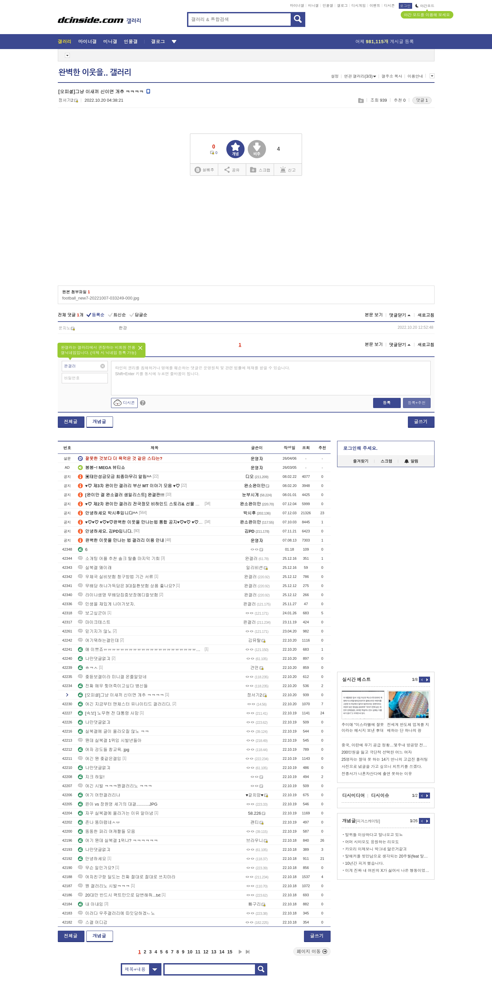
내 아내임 (90, 904)
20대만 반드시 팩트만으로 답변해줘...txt (119, 895)
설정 (335, 76)
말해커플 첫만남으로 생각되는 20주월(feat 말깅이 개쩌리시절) (387, 856)
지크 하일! (91, 776)
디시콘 (389, 5)
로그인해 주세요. (360, 448)
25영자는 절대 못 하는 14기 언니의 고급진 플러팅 (385, 759)
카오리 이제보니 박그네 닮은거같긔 (376, 849)
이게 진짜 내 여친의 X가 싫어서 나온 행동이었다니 (387, 870)
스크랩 (361, 100)
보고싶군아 (92, 613)
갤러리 (65, 41)
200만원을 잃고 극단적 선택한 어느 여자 (377, 752)
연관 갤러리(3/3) (360, 76)
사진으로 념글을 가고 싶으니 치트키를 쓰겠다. (382, 766)
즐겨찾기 (361, 461)
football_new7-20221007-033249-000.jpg (100, 298)
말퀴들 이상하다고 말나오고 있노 (374, 835)
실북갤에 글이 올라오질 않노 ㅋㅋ (113, 731)
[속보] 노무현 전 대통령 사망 (108, 713)
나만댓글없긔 (94, 658)
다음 (240, 952)
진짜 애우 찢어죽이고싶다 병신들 (113, 685)
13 (214, 951)
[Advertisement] (246, 232)
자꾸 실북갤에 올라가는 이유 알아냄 (115, 813)
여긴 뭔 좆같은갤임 (99, 758)
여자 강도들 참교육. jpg (103, 749)
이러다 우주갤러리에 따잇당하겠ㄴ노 (116, 913)
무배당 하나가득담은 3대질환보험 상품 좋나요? (126, 585)
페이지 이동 (312, 951)
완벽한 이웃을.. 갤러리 (94, 72)
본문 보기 (374, 315)
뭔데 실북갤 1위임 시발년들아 (110, 740)
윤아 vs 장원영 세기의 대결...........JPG (117, 804)
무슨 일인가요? (96, 867)
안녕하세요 (92, 858)
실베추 (204, 170)
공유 (232, 169)
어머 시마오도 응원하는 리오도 (372, 842)
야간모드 (425, 6)
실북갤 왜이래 (95, 567)
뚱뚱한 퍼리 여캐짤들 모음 (106, 831)
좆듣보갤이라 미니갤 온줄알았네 (112, 676)
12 (205, 951)
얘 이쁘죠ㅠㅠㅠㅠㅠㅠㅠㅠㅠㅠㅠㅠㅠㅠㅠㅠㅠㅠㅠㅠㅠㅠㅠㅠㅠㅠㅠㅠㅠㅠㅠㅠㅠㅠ (140, 649)
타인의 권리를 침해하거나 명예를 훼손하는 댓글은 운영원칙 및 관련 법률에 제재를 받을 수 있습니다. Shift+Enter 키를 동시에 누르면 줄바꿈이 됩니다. (202, 371)
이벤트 (375, 5)
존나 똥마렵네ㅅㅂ (99, 822)
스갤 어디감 (92, 922)
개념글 (99, 421)
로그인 (405, 6)
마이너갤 (297, 5)
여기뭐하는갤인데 (98, 640)
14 (221, 951)
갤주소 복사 (392, 76)
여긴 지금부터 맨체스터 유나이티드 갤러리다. (124, 704)
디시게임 (358, 5)
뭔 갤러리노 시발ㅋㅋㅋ (104, 886)
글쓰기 (421, 421)
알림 (411, 461)
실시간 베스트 (356, 679)
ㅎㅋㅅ (88, 667)
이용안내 (415, 76)
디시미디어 (353, 795)
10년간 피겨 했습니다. (364, 863)
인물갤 (327, 5)
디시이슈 (380, 795)
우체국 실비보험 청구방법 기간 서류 (115, 576)
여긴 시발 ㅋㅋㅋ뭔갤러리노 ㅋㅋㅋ (115, 786)
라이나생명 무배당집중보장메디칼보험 (118, 595)
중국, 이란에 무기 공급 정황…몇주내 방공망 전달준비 (386, 745)
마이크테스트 (94, 622)
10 (190, 951)
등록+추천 (416, 403)
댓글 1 (422, 100)
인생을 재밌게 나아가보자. (106, 604)
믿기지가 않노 (95, 631)
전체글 (71, 421)
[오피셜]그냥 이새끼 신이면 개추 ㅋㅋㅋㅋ (121, 695)
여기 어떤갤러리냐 (99, 795)
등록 (387, 403)
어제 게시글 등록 (385, 41)
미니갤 (313, 5)
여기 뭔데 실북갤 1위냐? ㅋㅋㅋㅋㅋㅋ (118, 840)
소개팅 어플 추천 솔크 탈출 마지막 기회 (119, 558)
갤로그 (342, 5)
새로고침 (426, 315)
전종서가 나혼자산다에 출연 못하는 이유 (377, 774)
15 (230, 951)
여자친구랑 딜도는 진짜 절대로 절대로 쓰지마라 (126, 876)
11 (197, 951)
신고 (288, 169)
